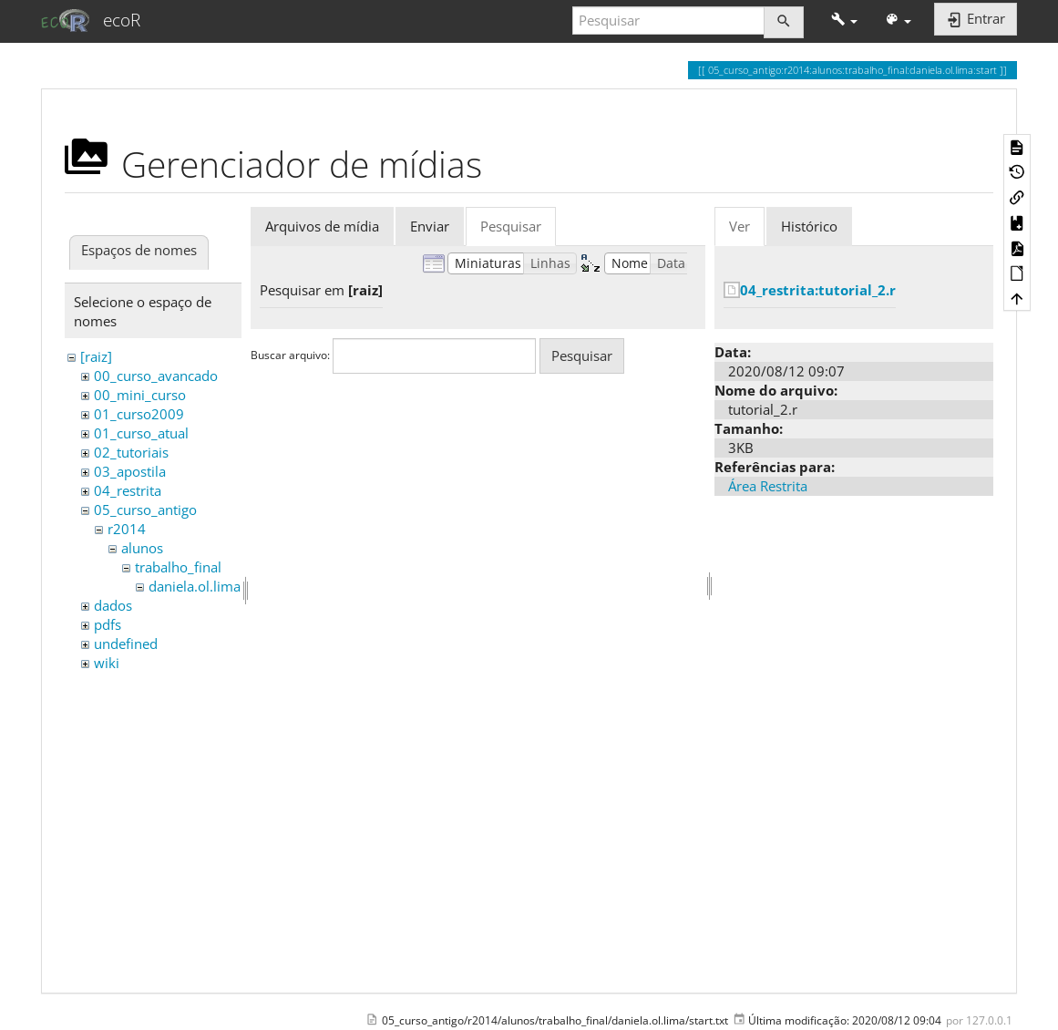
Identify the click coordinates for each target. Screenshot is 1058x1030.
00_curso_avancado (156, 375)
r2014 (127, 529)
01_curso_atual (141, 433)
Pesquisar (510, 226)
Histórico (809, 226)
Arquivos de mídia (322, 226)
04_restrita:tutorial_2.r (818, 290)
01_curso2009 (139, 414)
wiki (106, 663)
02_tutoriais (131, 452)
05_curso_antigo (145, 509)
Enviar (429, 226)
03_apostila (130, 471)
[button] (844, 20)
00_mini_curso (140, 395)
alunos (142, 548)
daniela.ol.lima (195, 586)
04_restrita (127, 490)
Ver (739, 226)
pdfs (107, 624)
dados (113, 605)
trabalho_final (178, 567)
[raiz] (96, 356)
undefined (126, 643)
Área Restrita (767, 486)
